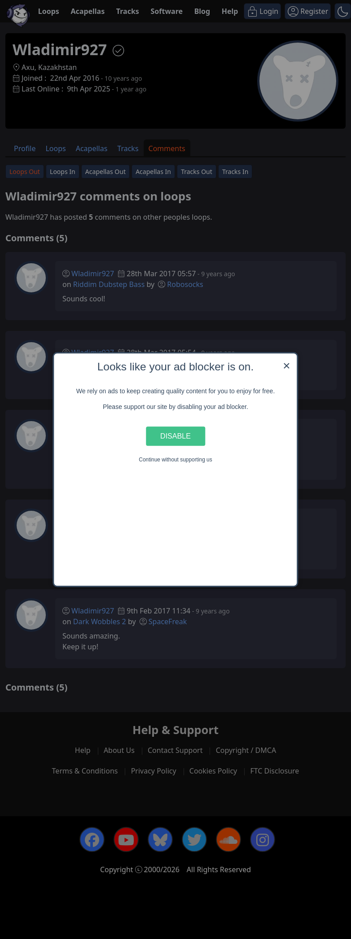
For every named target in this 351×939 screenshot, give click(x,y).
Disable (175, 436)
